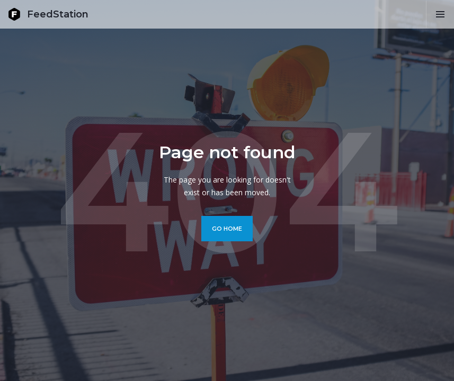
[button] (440, 14)
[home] (48, 14)
